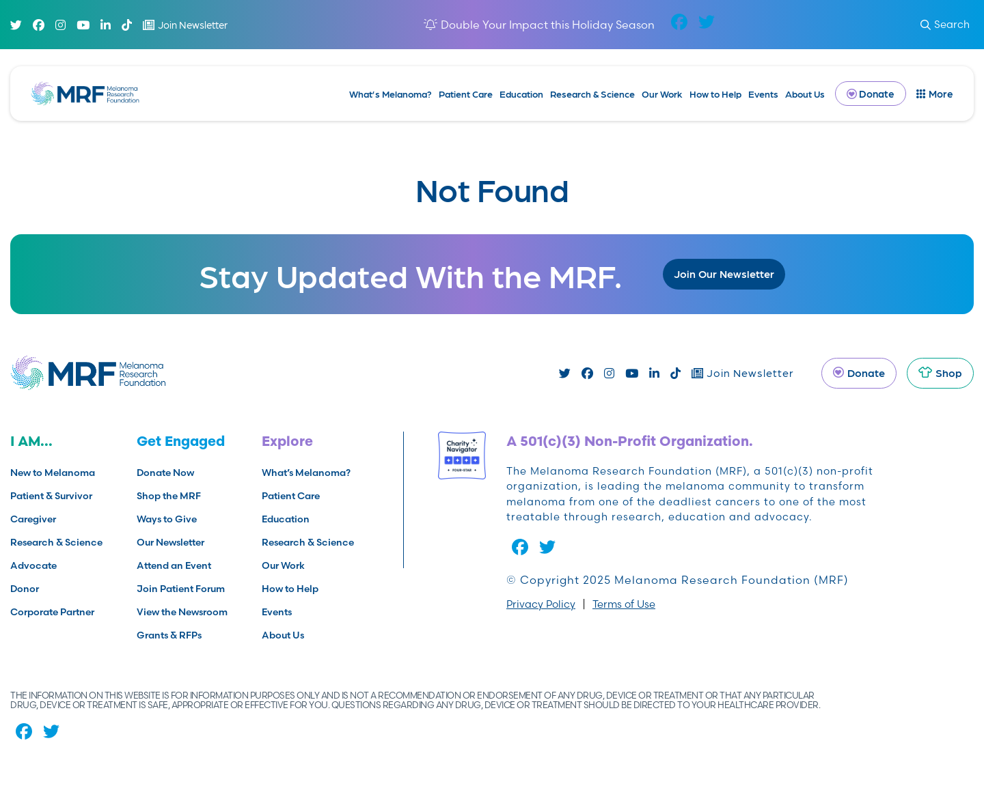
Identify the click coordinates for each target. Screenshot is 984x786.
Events (763, 93)
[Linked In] (105, 25)
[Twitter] (16, 25)
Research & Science (592, 93)
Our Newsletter (170, 542)
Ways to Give (167, 519)
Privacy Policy (540, 604)
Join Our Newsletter (724, 273)
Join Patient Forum (181, 589)
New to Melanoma (52, 472)
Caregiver (33, 519)
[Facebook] (38, 25)
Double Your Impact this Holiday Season (548, 24)
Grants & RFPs (169, 635)
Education (521, 93)
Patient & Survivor (51, 496)
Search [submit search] (945, 24)
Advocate (33, 565)
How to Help (715, 93)
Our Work (662, 93)
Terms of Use (623, 604)
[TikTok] (127, 25)
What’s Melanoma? (390, 93)
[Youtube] (83, 25)
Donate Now (165, 472)
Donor (24, 589)
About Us (805, 93)
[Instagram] (60, 25)
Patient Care (466, 93)
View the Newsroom (182, 612)
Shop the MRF (169, 496)
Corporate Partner (52, 612)
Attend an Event (174, 565)
